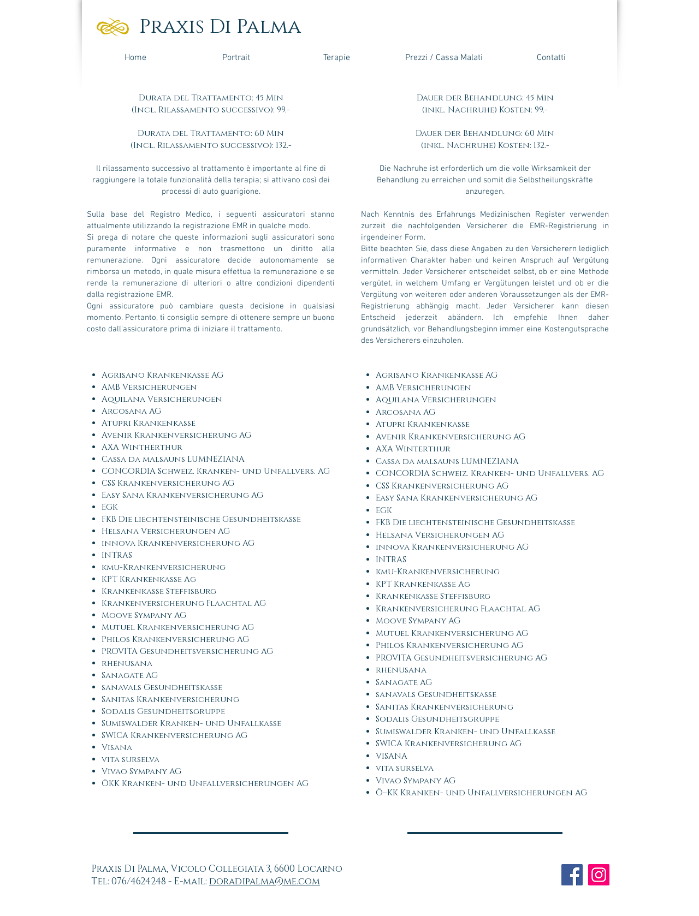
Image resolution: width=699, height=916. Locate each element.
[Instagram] (598, 874)
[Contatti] (551, 58)
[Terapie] (336, 58)
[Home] (135, 58)
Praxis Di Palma (220, 27)
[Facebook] (572, 874)
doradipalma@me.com (264, 881)
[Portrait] (236, 58)
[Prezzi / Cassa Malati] (444, 58)
